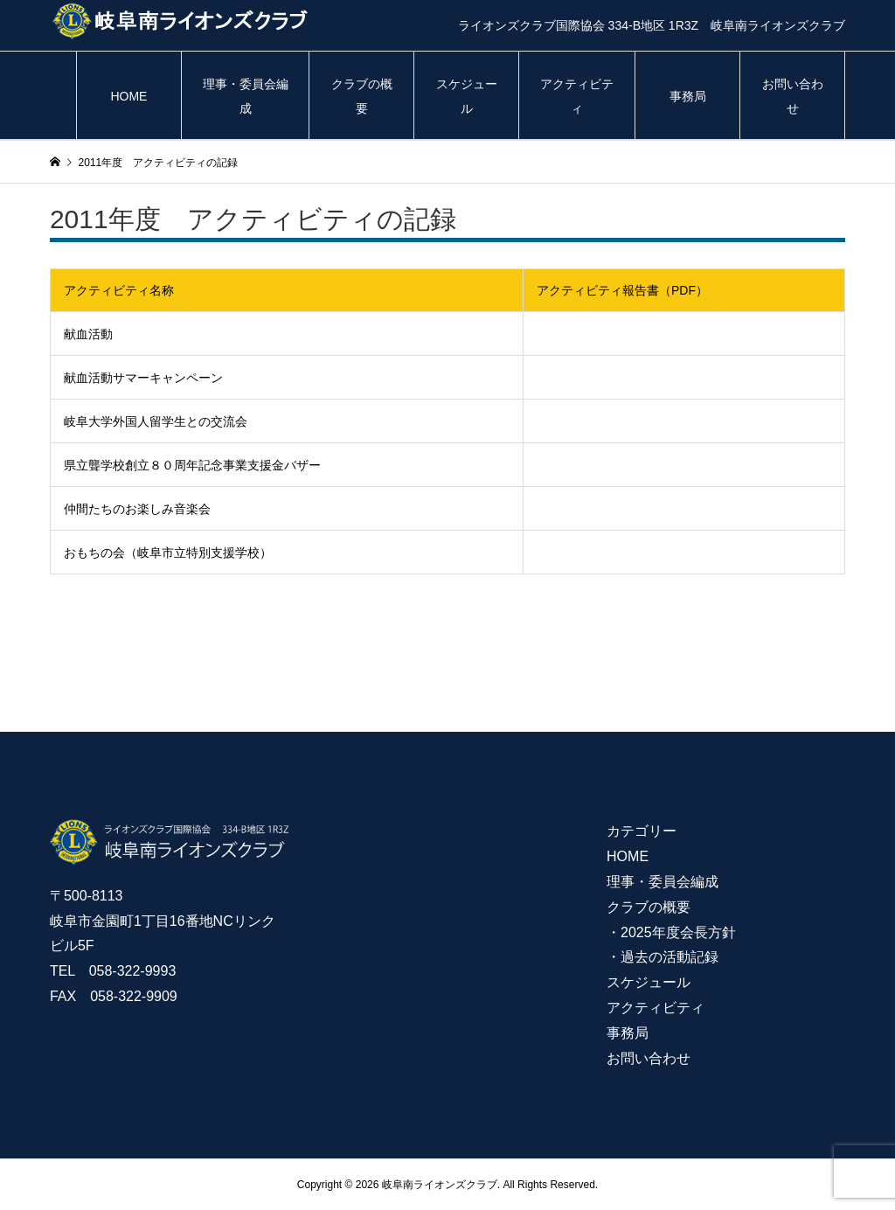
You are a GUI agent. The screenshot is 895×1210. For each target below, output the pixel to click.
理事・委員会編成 (245, 96)
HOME (128, 96)
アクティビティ (577, 96)
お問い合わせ (792, 96)
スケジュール (466, 96)
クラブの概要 (361, 96)
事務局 (688, 96)
